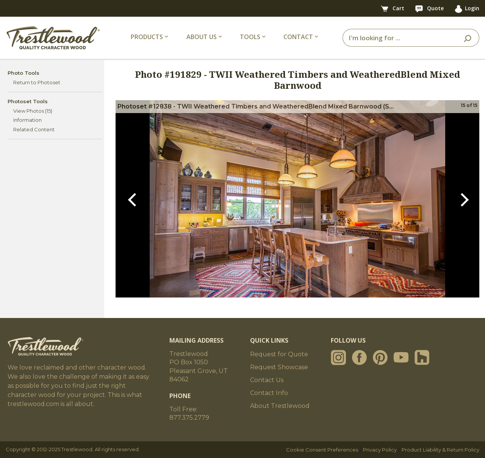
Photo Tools (23, 73)
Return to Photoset (36, 82)
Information (27, 120)
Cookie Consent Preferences (322, 450)
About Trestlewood (280, 405)
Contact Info (269, 393)
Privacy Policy (380, 450)
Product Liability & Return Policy (440, 450)
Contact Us (266, 380)
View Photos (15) (32, 111)
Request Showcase (279, 367)
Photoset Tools (28, 101)
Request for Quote (279, 354)
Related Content (34, 129)
